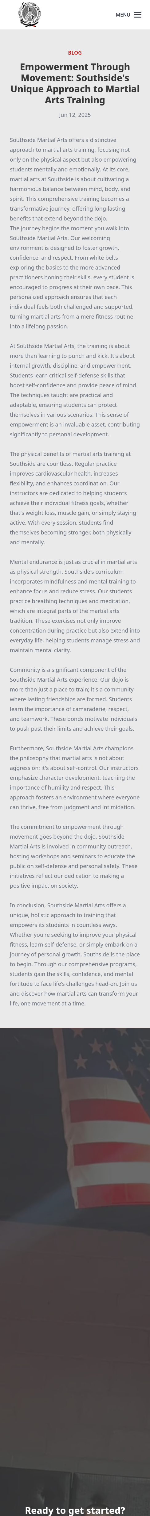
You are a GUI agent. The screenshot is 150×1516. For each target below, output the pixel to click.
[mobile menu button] (137, 14)
